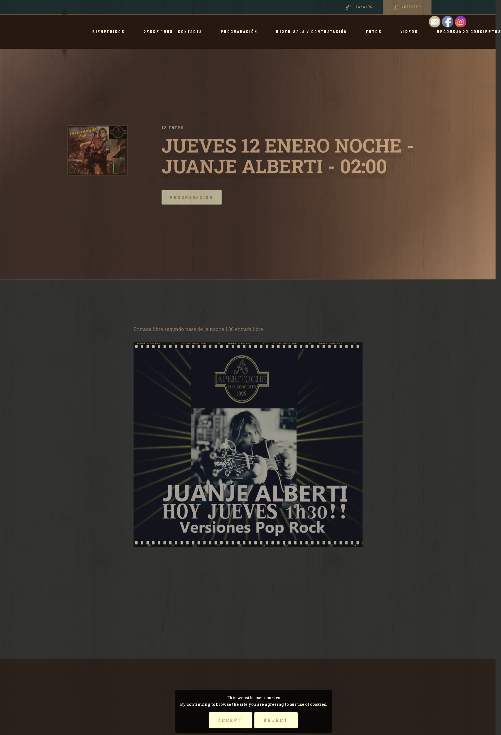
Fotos (376, 31)
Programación (241, 31)
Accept (230, 720)
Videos (412, 31)
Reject (276, 720)
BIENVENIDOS (111, 31)
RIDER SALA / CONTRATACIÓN (314, 31)
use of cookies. (312, 704)
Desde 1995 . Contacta (175, 31)
